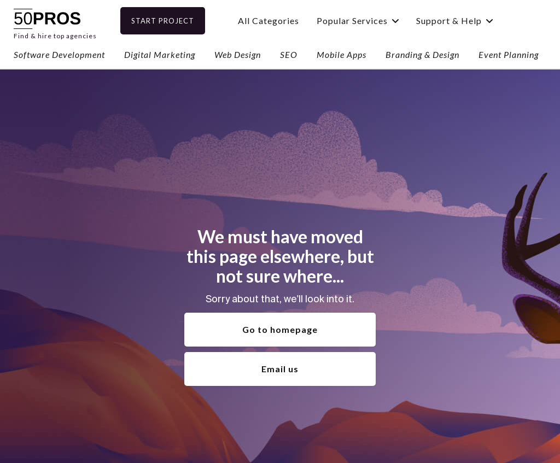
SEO (289, 54)
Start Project (175, 20)
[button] (371, 20)
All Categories (281, 20)
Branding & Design (422, 54)
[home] (55, 20)
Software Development (59, 54)
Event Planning (509, 54)
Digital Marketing (159, 54)
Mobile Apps (341, 54)
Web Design (237, 54)
